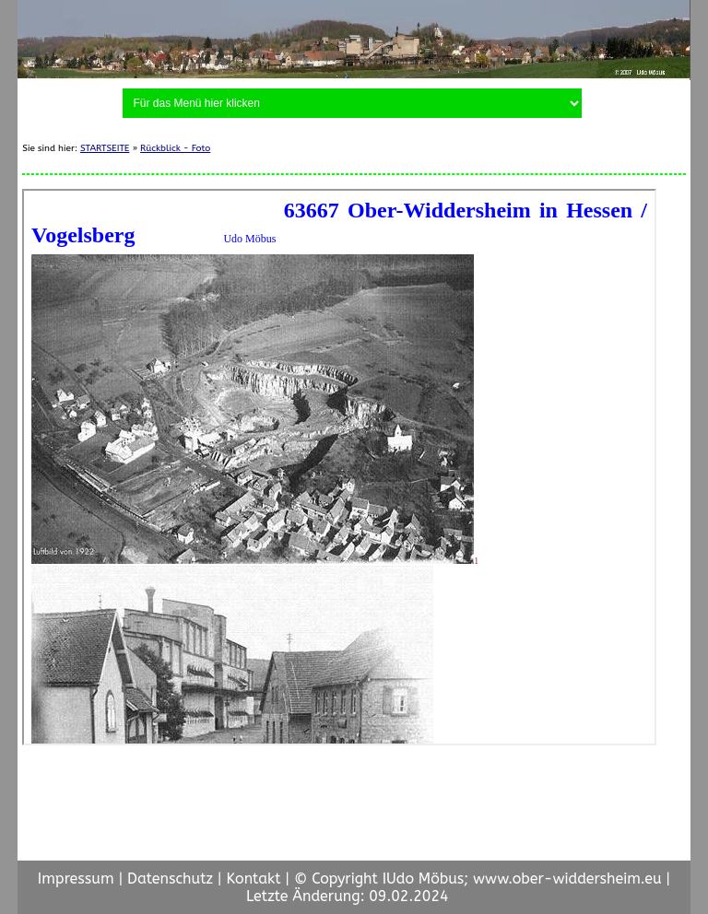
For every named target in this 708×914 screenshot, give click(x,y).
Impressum (76, 878)
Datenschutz (170, 878)
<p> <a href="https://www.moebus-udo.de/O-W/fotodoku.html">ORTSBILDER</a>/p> (339, 467)
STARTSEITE (105, 148)
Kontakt (253, 878)
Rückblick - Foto (175, 148)
